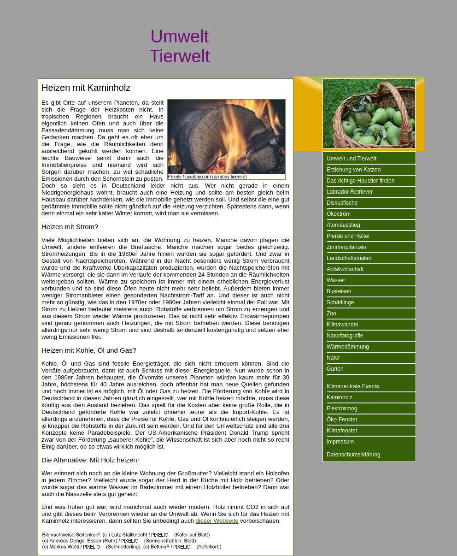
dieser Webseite (217, 520)
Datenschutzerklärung (354, 454)
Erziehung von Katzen (354, 169)
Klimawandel (342, 324)
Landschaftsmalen (349, 258)
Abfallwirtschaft (345, 269)
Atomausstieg (343, 225)
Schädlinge (340, 302)
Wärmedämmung (348, 346)
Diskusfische (342, 203)
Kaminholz (339, 397)
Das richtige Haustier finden (360, 180)
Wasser (336, 280)
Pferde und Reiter (348, 236)
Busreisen (339, 291)
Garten (335, 369)
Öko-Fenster (342, 419)
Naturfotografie (345, 335)
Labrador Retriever (350, 192)
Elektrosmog (342, 408)
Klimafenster (342, 430)
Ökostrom (339, 214)
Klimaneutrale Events (353, 386)
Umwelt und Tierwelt (351, 158)
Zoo (331, 313)
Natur (333, 358)
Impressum (340, 441)
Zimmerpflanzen (346, 247)
